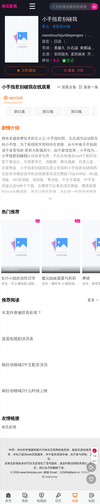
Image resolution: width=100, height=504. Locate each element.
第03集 (76, 112)
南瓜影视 (9, 6)
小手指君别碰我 (14, 156)
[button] (13, 128)
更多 (92, 300)
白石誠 (72, 48)
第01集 (19, 112)
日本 (91, 35)
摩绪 (86, 278)
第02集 (48, 112)
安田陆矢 (61, 54)
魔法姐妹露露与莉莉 (59, 278)
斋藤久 (59, 48)
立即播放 (26, 70)
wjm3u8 (13, 98)
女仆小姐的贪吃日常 (18, 278)
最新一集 (88, 87)
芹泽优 (92, 54)
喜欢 (73, 70)
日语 (57, 41)
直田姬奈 (78, 54)
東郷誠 (85, 48)
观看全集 (66, 87)
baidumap (51, 476)
